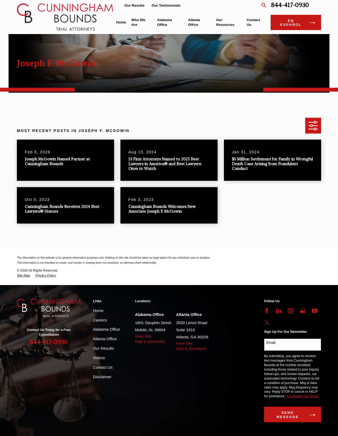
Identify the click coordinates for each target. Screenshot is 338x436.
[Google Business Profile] (303, 311)
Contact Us (102, 367)
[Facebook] (267, 311)
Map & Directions (150, 341)
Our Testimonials (166, 5)
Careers (100, 320)
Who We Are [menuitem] (138, 22)
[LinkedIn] (278, 311)
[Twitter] (267, 322)
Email (271, 342)
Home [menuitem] (121, 22)
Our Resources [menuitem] (225, 22)
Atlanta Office (105, 339)
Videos (99, 358)
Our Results (134, 5)
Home (98, 310)
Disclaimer (102, 377)
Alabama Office (106, 329)
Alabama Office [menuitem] (164, 22)
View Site (143, 336)
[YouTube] (314, 311)
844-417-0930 (290, 5)
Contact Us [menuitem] (253, 22)
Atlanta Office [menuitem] (194, 22)
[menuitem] (23, 275)
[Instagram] (290, 311)
